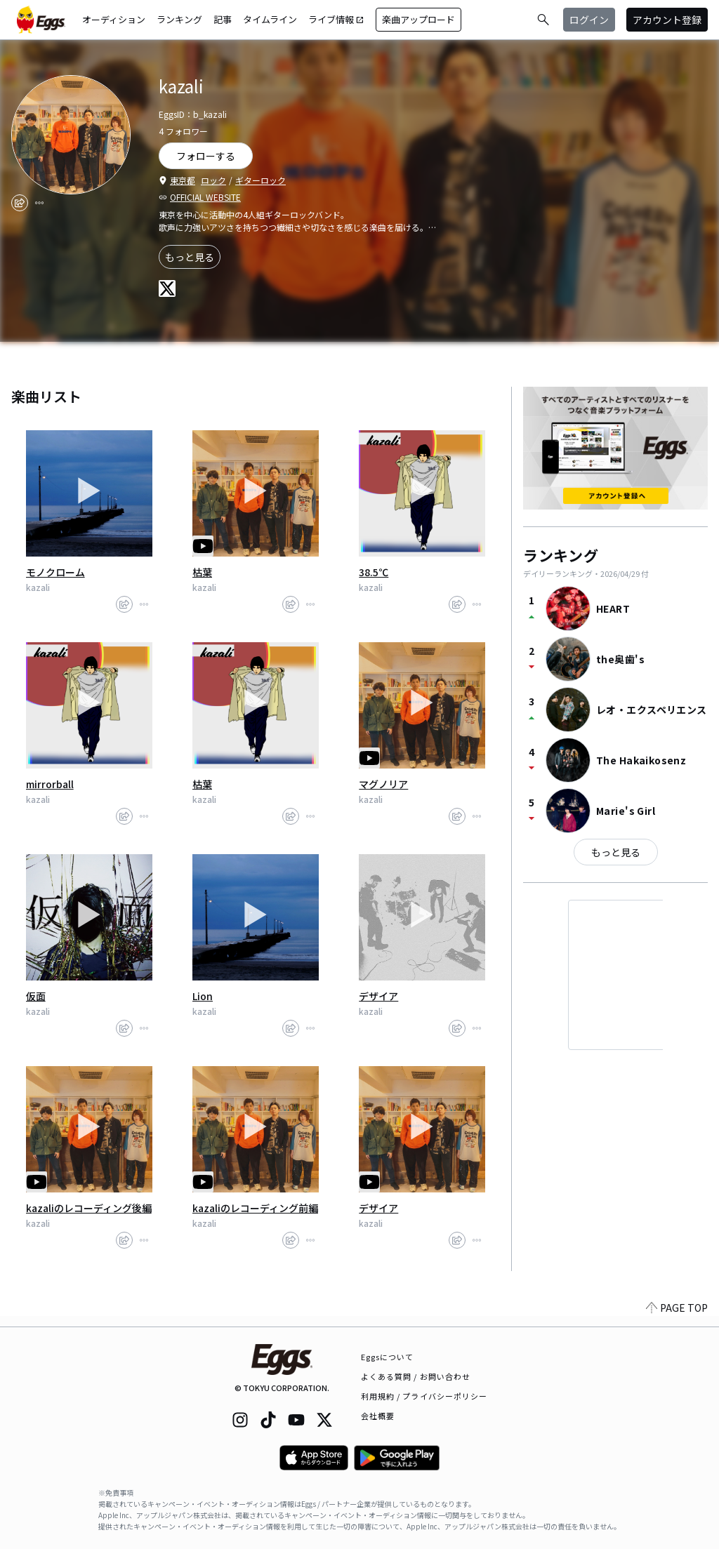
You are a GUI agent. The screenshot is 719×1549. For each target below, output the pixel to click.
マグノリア (383, 784)
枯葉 (202, 572)
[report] (39, 202)
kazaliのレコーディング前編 (255, 1208)
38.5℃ (373, 572)
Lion (202, 996)
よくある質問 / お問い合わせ (416, 1376)
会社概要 (378, 1415)
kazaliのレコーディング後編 (89, 1208)
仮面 (36, 996)
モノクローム (55, 572)
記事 (222, 19)
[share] (19, 202)
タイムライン (270, 19)
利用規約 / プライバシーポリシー (424, 1396)
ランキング (179, 19)
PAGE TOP (677, 1318)
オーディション (113, 19)
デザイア (378, 996)
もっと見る (189, 257)
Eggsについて (387, 1356)
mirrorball (50, 784)
